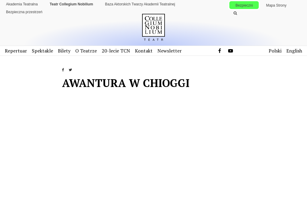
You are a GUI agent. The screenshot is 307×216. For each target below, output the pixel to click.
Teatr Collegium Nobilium (71, 4)
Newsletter (169, 50)
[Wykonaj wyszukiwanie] (235, 13)
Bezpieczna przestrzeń (24, 12)
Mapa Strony (276, 5)
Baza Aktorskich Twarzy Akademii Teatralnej (140, 4)
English (294, 50)
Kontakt (144, 50)
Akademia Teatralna (22, 4)
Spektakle (42, 50)
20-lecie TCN (116, 50)
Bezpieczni (244, 5)
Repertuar (16, 50)
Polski (275, 50)
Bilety (64, 50)
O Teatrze (86, 50)
